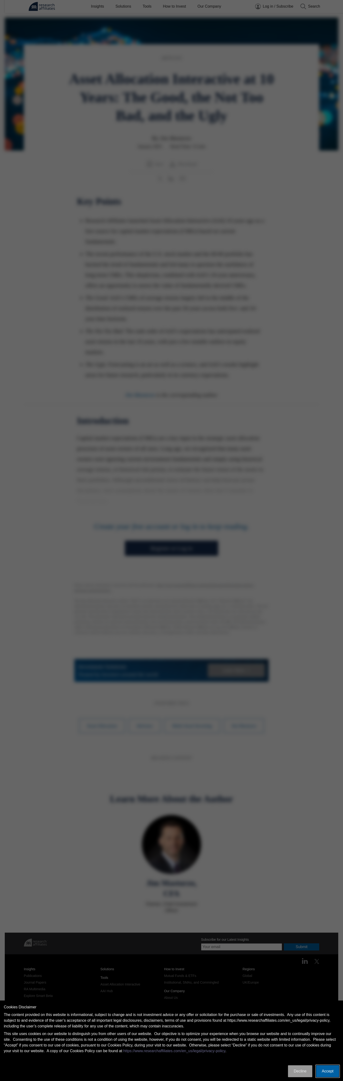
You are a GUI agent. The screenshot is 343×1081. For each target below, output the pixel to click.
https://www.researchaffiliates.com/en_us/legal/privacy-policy (174, 1051)
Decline (300, 1071)
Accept (327, 1071)
